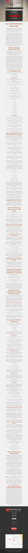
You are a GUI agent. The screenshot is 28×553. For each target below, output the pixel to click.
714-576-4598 (14, 516)
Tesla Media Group (17, 551)
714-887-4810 (11, 4)
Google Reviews (14, 530)
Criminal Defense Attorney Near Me (14, 486)
